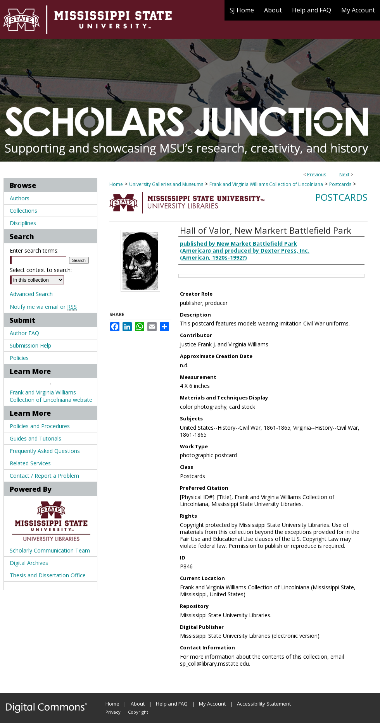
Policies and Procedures (40, 426)
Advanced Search (31, 294)
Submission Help (30, 345)
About (138, 703)
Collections (23, 210)
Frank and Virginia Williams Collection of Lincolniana (266, 184)
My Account (212, 703)
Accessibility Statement (264, 703)
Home (116, 184)
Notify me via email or (43, 306)
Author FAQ (24, 333)
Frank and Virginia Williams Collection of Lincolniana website (51, 396)
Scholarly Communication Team (50, 550)
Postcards (340, 184)
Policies (19, 358)
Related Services (30, 463)
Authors (19, 198)
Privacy (113, 712)
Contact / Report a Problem (44, 475)
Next (344, 174)
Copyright (138, 712)
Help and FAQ (172, 703)
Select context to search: (41, 270)
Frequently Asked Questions (45, 450)
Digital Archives (29, 562)
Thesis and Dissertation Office (48, 575)
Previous (316, 174)
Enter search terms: (34, 250)
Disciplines (23, 223)
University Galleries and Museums (166, 184)
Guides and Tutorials (35, 438)
